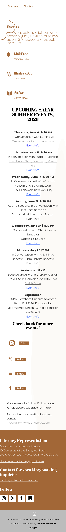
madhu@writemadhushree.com (28, 422)
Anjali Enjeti (47, 254)
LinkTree (21, 54)
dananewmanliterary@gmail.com (22, 461)
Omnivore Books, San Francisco (33, 141)
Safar (18, 93)
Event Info (33, 145)
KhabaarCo (23, 73)
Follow (24, 343)
